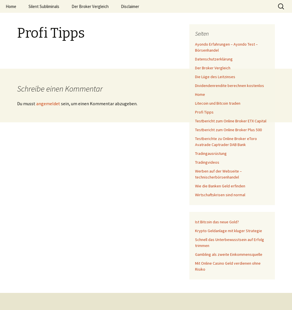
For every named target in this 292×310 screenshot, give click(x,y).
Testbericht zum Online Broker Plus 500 (228, 129)
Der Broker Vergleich (90, 6)
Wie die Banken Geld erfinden (220, 186)
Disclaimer (130, 6)
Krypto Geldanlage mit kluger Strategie (228, 230)
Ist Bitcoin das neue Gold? (217, 221)
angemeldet (48, 103)
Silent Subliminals (44, 6)
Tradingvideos (207, 162)
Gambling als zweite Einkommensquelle (228, 254)
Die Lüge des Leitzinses (215, 76)
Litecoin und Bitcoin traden (217, 103)
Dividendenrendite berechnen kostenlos (229, 85)
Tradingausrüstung (211, 153)
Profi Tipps (204, 112)
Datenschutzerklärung (214, 59)
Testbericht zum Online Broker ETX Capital (230, 120)
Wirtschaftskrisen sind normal (220, 194)
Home (11, 6)
